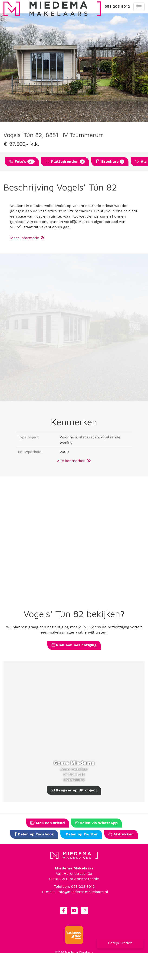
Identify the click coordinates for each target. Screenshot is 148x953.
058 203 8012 (117, 6)
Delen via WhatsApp (96, 823)
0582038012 (74, 780)
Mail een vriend (47, 823)
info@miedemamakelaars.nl (83, 892)
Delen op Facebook (34, 834)
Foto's (22, 161)
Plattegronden (65, 161)
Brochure (109, 161)
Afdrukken (121, 834)
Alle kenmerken (74, 461)
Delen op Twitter (81, 834)
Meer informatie (27, 238)
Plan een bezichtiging (74, 645)
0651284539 (74, 774)
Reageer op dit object (74, 790)
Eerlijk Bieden (120, 943)
